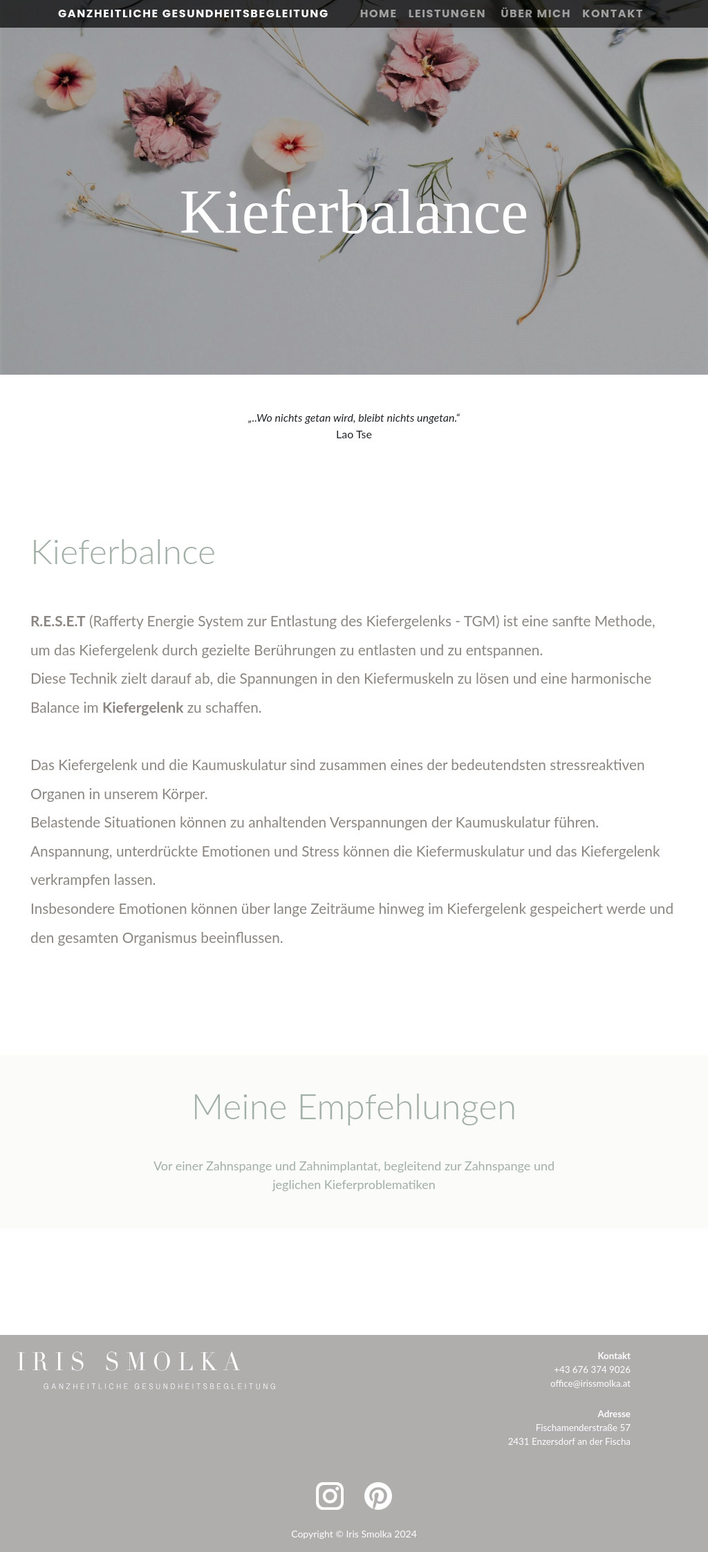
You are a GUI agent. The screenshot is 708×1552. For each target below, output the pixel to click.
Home (379, 13)
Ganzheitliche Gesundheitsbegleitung (193, 13)
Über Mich (536, 13)
